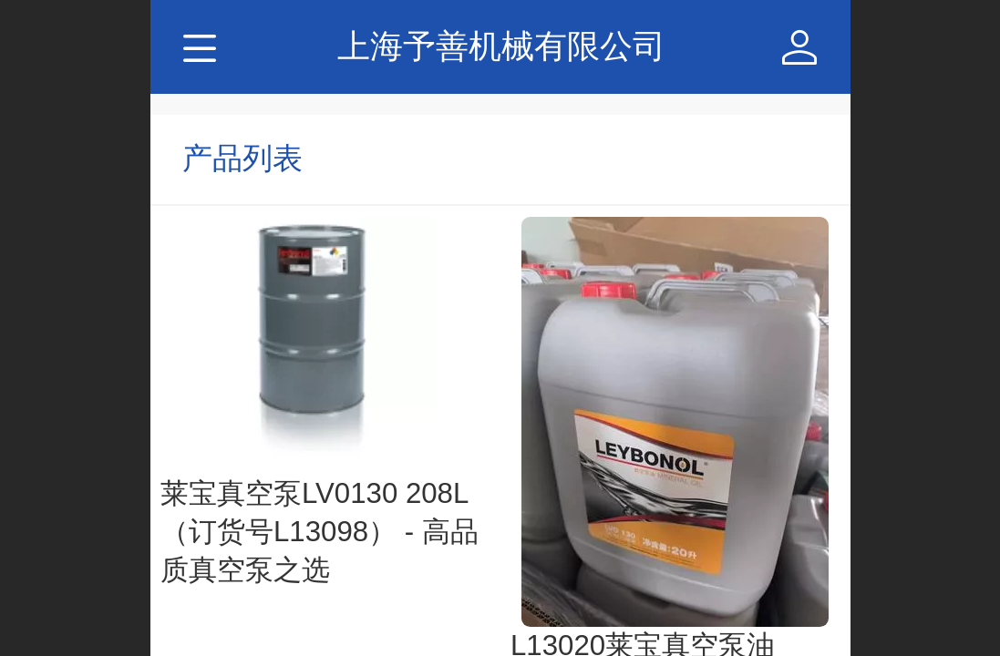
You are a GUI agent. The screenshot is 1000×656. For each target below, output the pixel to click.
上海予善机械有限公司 (501, 46)
